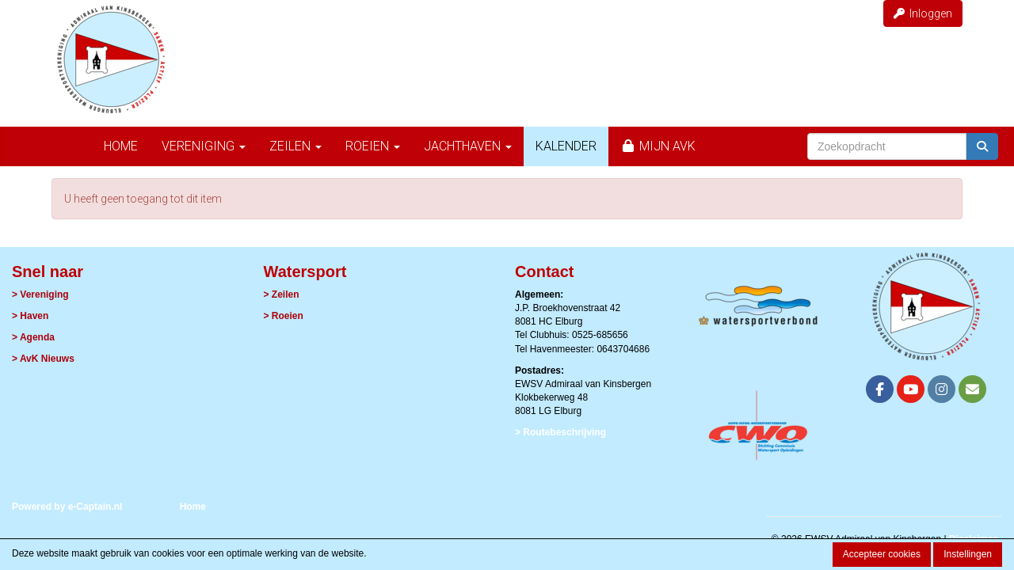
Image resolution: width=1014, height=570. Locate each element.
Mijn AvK (658, 146)
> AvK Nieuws (43, 358)
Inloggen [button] (923, 13)
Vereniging (204, 146)
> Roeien (283, 315)
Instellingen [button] (967, 554)
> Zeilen (281, 294)
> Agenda (33, 337)
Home (121, 146)
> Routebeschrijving (560, 432)
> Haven (30, 315)
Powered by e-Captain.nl (67, 506)
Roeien (372, 146)
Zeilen (295, 146)
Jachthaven (468, 146)
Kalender (566, 146)
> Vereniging (40, 294)
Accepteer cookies (882, 554)
